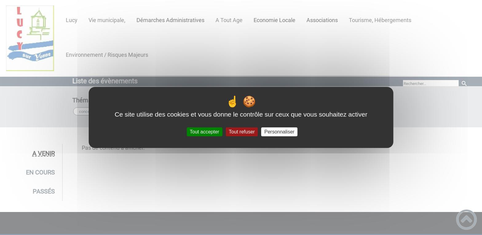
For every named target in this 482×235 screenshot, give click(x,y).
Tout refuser (242, 131)
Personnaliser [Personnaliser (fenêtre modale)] (279, 131)
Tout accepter (204, 131)
